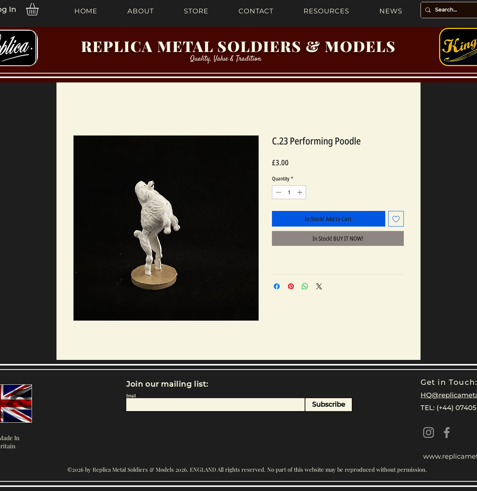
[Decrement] (277, 192)
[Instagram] (428, 432)
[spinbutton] (289, 192)
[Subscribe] (329, 404)
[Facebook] (446, 432)
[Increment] (300, 192)
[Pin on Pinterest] (290, 286)
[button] (39, 9)
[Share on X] (319, 286)
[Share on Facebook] (276, 286)
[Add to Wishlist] (396, 219)
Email (131, 396)
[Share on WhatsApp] (305, 286)
